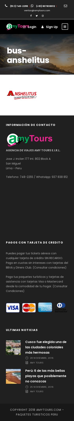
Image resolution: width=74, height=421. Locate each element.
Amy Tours (37, 362)
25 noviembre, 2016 (42, 386)
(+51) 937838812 (45, 6)
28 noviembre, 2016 (42, 358)
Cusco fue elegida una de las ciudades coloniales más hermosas (46, 347)
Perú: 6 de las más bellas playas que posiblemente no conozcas (45, 376)
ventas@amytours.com (37, 10)
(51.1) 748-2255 (19, 6)
